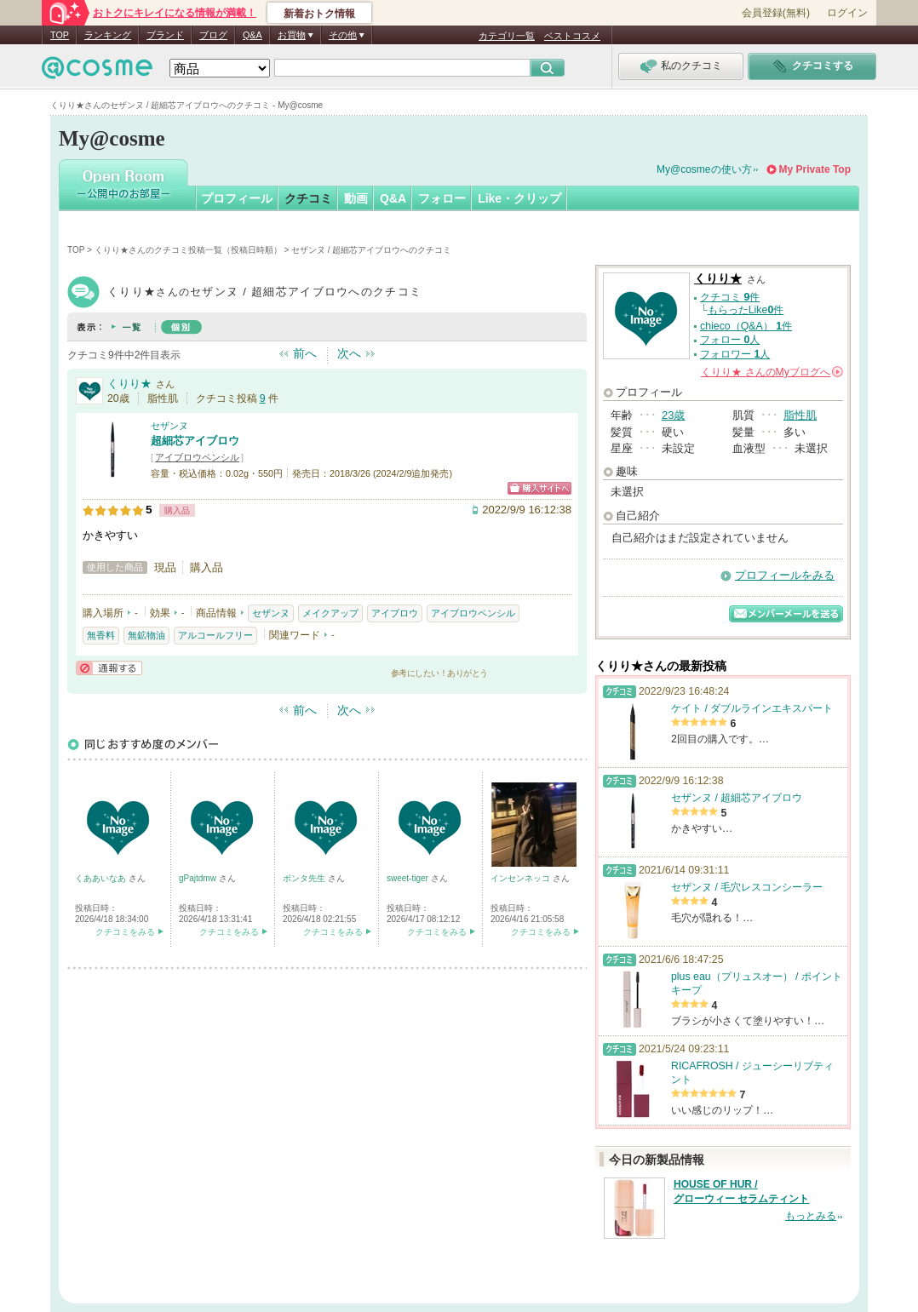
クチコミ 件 (730, 297)
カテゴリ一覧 (507, 36)
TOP (59, 35)
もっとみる (810, 1216)
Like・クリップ (519, 198)
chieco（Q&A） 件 (746, 326)
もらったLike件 (746, 310)
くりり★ (129, 383)
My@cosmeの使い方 (704, 169)
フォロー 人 (730, 340)
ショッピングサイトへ (539, 488)
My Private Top (815, 169)
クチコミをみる (125, 932)
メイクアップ (330, 613)
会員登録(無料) (776, 13)
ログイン (847, 13)
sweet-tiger (409, 878)
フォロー (442, 198)
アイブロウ (394, 613)
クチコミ (308, 198)
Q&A (252, 35)
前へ (305, 353)
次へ (349, 353)
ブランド (165, 35)
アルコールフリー (215, 635)
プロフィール (237, 198)
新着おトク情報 (319, 14)
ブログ (213, 35)
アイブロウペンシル (197, 457)
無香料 (101, 635)
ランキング (107, 35)
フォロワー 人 (735, 354)
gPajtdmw (199, 878)
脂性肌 (800, 415)
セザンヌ (169, 426)
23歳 (673, 415)
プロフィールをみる (785, 575)
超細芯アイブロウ (195, 440)
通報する (109, 668)
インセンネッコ (522, 878)
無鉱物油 (146, 635)
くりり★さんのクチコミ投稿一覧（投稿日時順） (188, 250)
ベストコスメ (572, 36)
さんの (772, 372)
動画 (356, 198)
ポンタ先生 (305, 878)
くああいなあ (102, 878)
